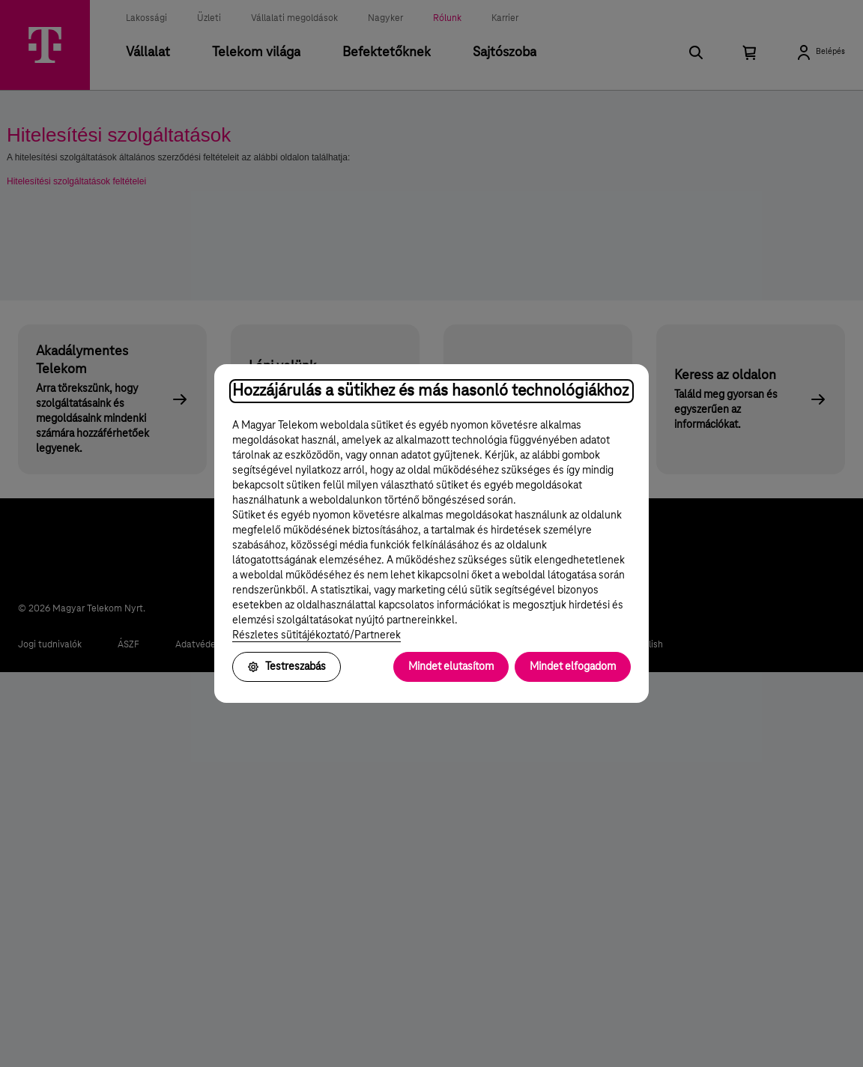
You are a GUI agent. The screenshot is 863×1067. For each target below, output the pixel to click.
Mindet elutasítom (451, 667)
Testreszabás (286, 667)
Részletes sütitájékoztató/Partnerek (316, 635)
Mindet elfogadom (573, 667)
